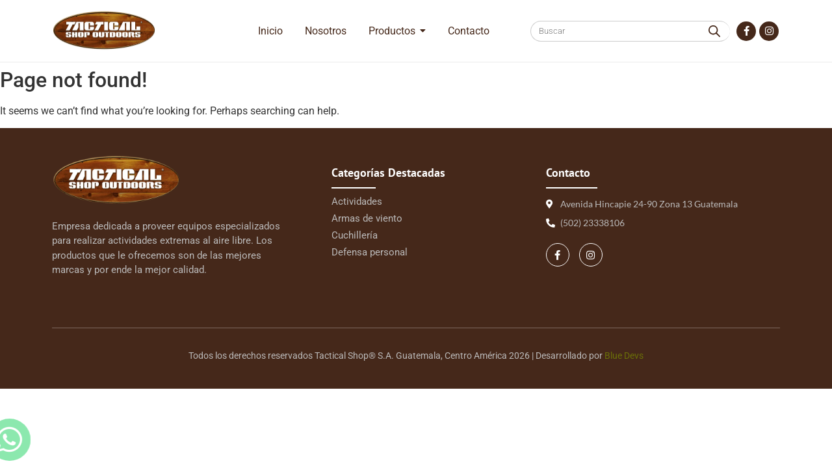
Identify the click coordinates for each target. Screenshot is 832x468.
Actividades (357, 201)
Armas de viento (367, 218)
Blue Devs (624, 355)
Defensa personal (370, 252)
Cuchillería (355, 235)
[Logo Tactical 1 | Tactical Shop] (104, 30)
